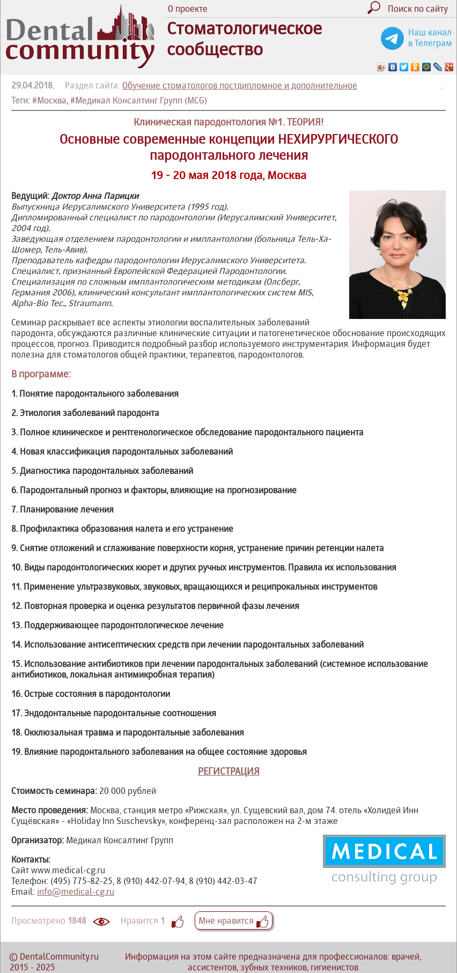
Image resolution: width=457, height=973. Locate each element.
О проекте (188, 8)
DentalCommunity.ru (59, 956)
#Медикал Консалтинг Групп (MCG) (138, 100)
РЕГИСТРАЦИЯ (229, 771)
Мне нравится (233, 920)
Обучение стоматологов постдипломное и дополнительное (239, 85)
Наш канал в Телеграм (430, 37)
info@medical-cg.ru (75, 891)
